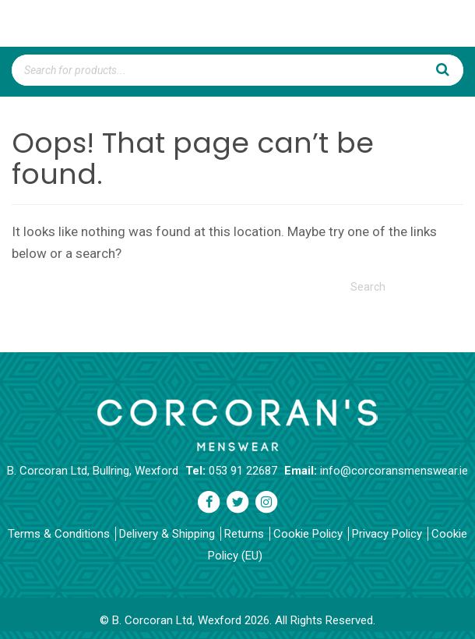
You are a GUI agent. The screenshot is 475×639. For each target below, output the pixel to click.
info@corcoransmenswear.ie (394, 471)
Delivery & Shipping (167, 534)
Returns (244, 534)
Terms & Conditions (59, 534)
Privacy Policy (387, 534)
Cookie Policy (308, 534)
